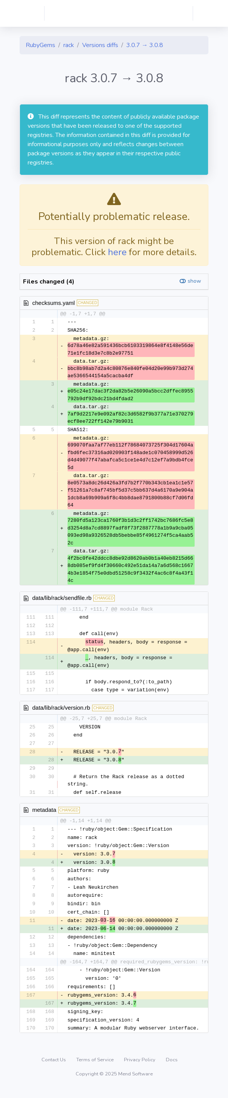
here (117, 252)
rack (68, 45)
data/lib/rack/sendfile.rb (61, 598)
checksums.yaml (53, 303)
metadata (44, 813)
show (194, 281)
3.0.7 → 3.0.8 (144, 45)
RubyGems (40, 45)
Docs (172, 1069)
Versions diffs (100, 45)
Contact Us (54, 1069)
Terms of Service (95, 1069)
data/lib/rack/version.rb (61, 710)
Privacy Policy (140, 1069)
